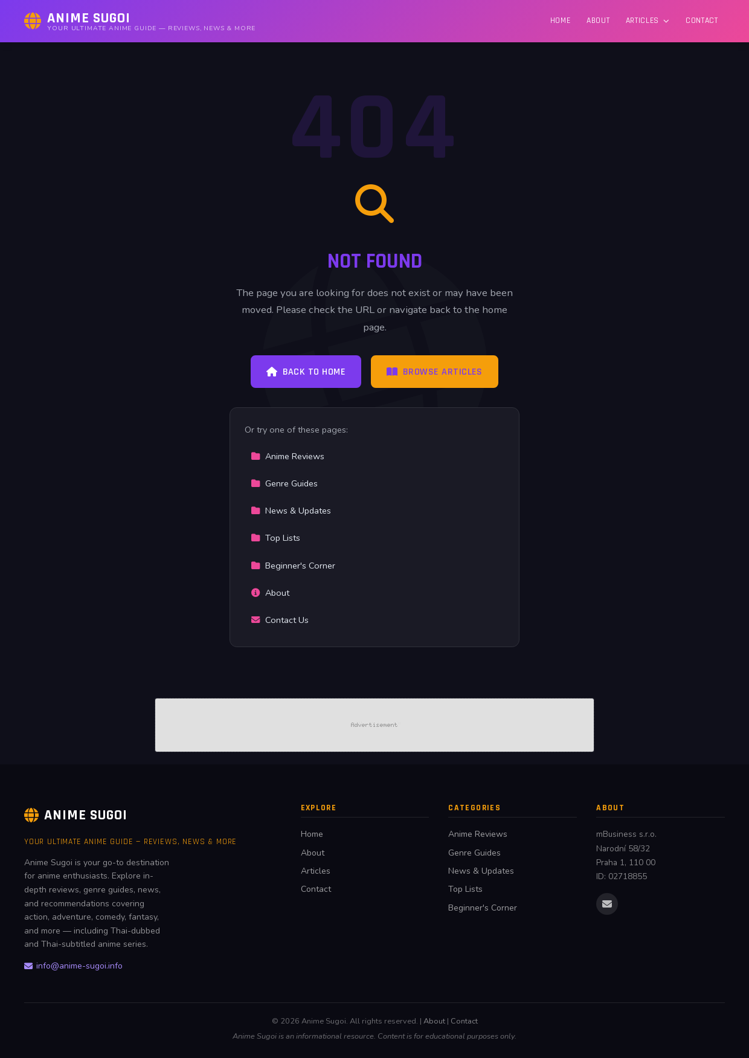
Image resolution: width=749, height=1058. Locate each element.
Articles (648, 20)
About (598, 20)
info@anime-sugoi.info (73, 966)
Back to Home (306, 372)
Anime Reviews (287, 456)
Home (560, 20)
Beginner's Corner (293, 566)
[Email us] (607, 904)
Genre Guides (284, 483)
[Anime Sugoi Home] (140, 21)
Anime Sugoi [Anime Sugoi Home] (75, 815)
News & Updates (291, 511)
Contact (702, 20)
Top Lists (275, 538)
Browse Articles (435, 372)
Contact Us (280, 620)
